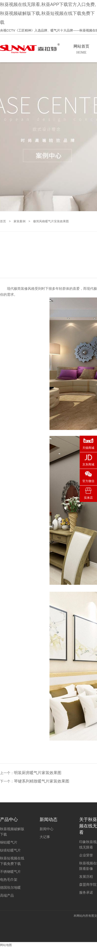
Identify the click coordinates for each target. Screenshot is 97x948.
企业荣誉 (86, 855)
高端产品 (7, 895)
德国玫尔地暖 (10, 887)
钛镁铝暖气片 (10, 850)
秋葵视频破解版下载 (12, 831)
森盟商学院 (88, 884)
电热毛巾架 (8, 880)
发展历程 (86, 877)
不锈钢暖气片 (10, 872)
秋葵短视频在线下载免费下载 (12, 861)
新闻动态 (48, 819)
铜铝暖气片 (8, 842)
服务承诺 (86, 892)
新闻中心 (46, 829)
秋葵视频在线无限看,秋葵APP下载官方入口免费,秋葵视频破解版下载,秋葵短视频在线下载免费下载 (48, 13)
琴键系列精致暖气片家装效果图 (41, 781)
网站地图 (6, 945)
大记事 (45, 837)
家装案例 (19, 221)
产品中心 (9, 819)
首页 (3, 221)
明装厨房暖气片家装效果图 (37, 773)
